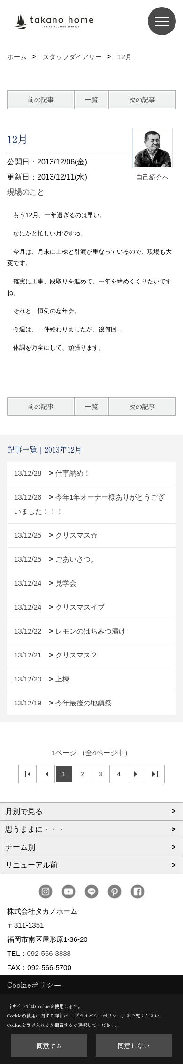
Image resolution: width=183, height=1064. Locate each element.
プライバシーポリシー (98, 1015)
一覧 (91, 99)
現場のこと (26, 192)
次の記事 (142, 99)
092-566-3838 (49, 953)
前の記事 (41, 99)
